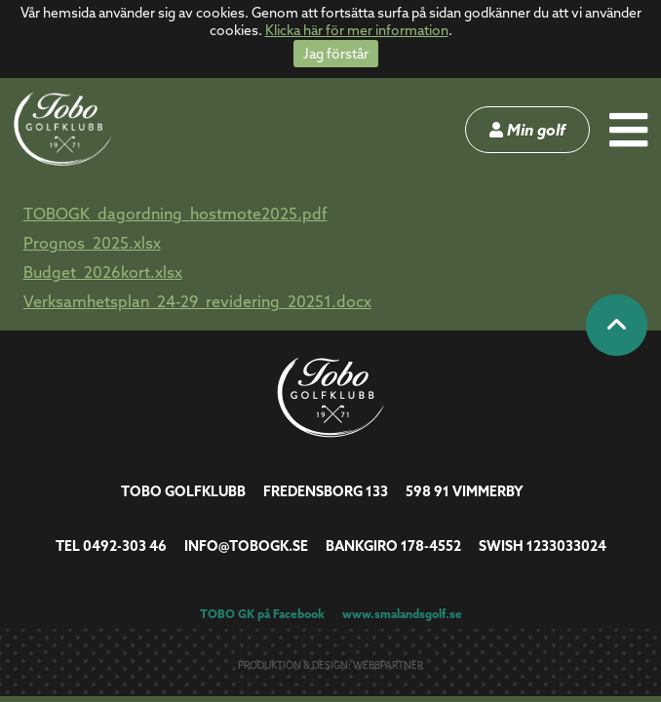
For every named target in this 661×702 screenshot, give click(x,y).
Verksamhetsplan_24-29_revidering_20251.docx (197, 301)
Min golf (527, 129)
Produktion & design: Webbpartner (330, 665)
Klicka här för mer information (356, 30)
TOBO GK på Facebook (262, 613)
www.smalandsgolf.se (402, 613)
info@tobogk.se (246, 546)
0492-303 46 (125, 546)
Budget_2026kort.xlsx (102, 272)
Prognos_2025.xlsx (92, 243)
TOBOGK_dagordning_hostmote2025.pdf (175, 213)
